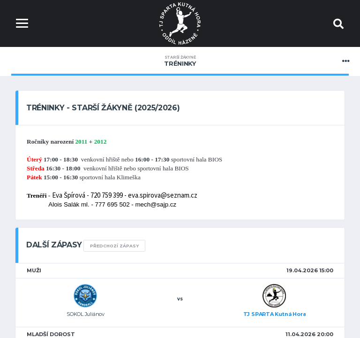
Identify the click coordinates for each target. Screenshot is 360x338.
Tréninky (180, 61)
